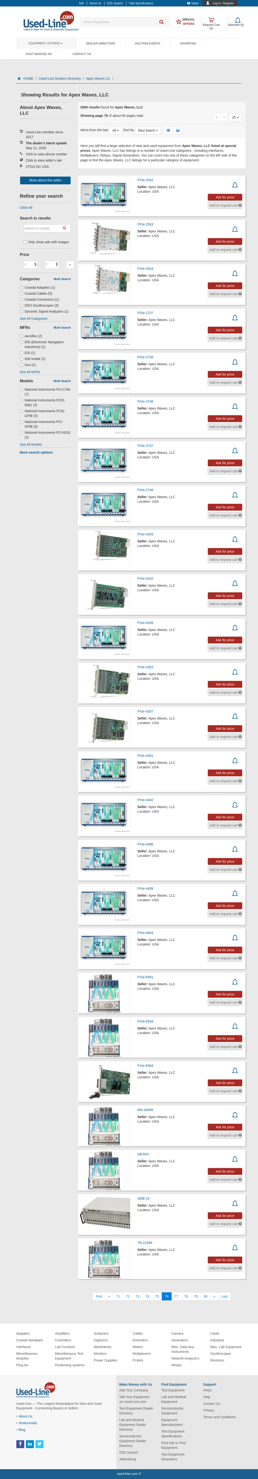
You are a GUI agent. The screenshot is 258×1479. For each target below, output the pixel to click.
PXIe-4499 (145, 888)
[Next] (214, 1296)
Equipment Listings (45, 43)
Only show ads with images (46, 242)
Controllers (63, 1340)
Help (206, 1397)
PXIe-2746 (145, 401)
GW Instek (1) (32, 359)
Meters (137, 1347)
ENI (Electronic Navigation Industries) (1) (42, 344)
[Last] (224, 1296)
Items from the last (94, 130)
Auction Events (147, 43)
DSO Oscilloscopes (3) (39, 305)
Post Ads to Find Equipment (173, 1445)
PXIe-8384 (145, 1066)
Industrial (217, 1340)
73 (137, 1296)
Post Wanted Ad (39, 54)
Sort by (128, 130)
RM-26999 (145, 1110)
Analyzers (101, 1333)
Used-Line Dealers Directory (61, 78)
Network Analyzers (185, 1358)
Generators (179, 1340)
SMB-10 (144, 1198)
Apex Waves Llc (100, 78)
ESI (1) (27, 353)
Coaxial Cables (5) (36, 293)
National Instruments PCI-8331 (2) (45, 435)
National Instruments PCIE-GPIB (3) (43, 413)
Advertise (188, 43)
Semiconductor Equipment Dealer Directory (132, 1441)
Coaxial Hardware (29, 1340)
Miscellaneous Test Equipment (69, 1356)
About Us (24, 1416)
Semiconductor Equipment (172, 1410)
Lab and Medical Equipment (173, 1399)
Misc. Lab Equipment (226, 1347)
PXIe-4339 (145, 623)
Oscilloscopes (220, 1353)
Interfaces (23, 1347)
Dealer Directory (100, 43)
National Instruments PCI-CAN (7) (45, 392)
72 (128, 1296)
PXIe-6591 (145, 977)
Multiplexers (141, 1353)
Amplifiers (62, 1333)
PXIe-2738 (145, 357)
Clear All (26, 207)
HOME (30, 78)
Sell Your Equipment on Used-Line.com (134, 1399)
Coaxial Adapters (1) (37, 287)
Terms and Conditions (219, 1417)
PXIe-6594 (145, 1021)
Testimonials (26, 1423)
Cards (214, 1333)
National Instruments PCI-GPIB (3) (41, 424)
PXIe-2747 (145, 446)
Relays (176, 1365)
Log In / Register (223, 3)
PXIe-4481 (145, 756)
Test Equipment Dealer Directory (136, 1410)
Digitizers (101, 1340)
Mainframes (102, 1347)
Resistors (217, 1360)
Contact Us (81, 54)
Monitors (100, 1353)
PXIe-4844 (145, 933)
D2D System (128, 1452)
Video (192, 3)
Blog (20, 1430)
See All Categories (34, 319)
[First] (99, 1296)
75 (157, 1296)
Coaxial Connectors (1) (39, 299)
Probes (137, 1360)
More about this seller (45, 180)
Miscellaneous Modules (27, 1356)
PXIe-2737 (145, 313)
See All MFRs (30, 372)
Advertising (127, 1459)
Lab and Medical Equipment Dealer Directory (132, 1424)
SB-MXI (143, 1154)
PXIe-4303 (145, 534)
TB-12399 (145, 1243)
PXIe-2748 (145, 490)
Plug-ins (22, 1365)
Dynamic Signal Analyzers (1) (44, 311)
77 (176, 1296)
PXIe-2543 (145, 224)
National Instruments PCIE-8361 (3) (43, 402)
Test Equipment (173, 1390)
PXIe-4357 (145, 711)
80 (206, 1296)
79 (196, 1296)
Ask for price (225, 197)
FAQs (207, 1390)
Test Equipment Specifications (173, 1433)
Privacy (208, 1410)
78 (186, 1296)
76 (167, 1296)
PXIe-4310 (145, 578)
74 (147, 1296)
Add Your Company (133, 1390)
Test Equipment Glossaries (173, 1456)
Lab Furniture (65, 1347)
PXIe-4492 (145, 800)
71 (118, 1296)
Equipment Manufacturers (172, 1422)
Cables (137, 1333)
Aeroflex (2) (31, 336)
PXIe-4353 (145, 667)
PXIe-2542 (145, 180)
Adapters (23, 1333)
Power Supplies (105, 1360)
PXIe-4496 (145, 844)
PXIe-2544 (145, 268)
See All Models (31, 444)
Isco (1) (28, 365)
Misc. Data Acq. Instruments (183, 1349)
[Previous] (109, 1296)
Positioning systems (70, 1365)
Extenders (140, 1340)
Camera (177, 1333)
